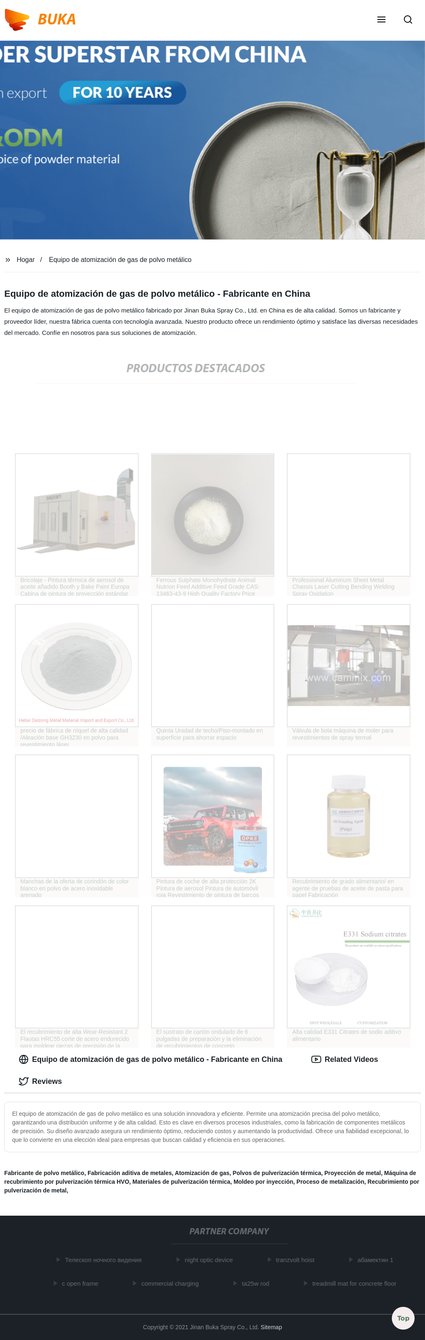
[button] (381, 20)
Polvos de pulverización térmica (277, 1173)
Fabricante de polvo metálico (44, 1173)
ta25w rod (257, 1283)
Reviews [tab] (40, 1081)
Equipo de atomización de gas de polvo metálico (120, 259)
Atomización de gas (202, 1173)
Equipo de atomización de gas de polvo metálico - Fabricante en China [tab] (150, 1059)
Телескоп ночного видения (105, 1259)
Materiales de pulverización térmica (181, 1181)
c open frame (82, 1283)
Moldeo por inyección (263, 1181)
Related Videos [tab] (344, 1059)
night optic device (211, 1259)
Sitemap (271, 1327)
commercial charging (172, 1283)
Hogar (26, 259)
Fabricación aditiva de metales (130, 1173)
